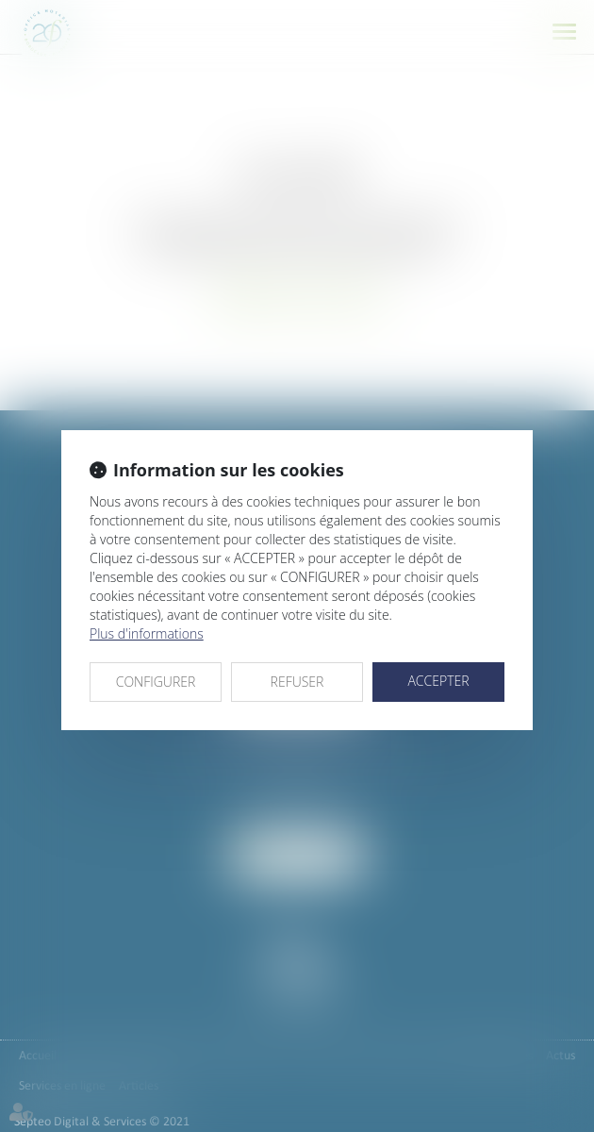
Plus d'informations (147, 633)
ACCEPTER (438, 681)
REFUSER (297, 682)
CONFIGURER (156, 682)
